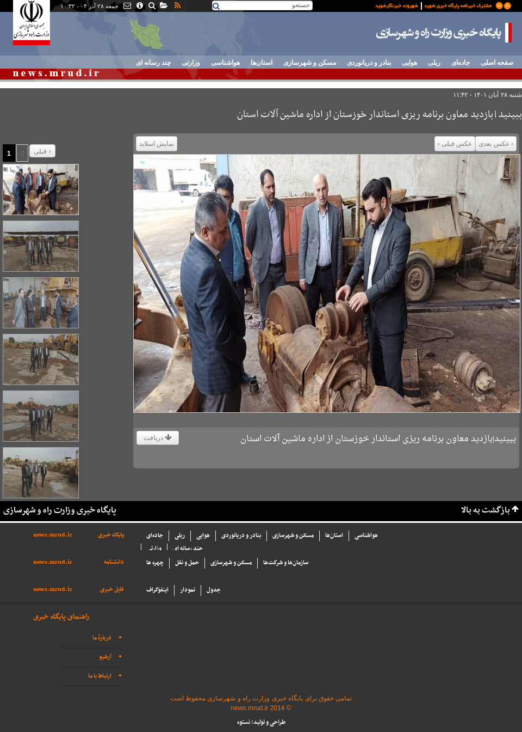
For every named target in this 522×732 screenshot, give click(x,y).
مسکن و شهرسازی (309, 62)
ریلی (434, 62)
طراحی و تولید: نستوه (261, 722)
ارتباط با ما (99, 676)
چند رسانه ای (153, 62)
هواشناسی (225, 62)
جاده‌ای (460, 62)
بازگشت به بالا (485, 510)
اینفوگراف (157, 590)
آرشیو (105, 657)
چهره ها (155, 563)
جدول (214, 590)
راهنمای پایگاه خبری (61, 617)
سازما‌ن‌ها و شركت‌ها (285, 563)
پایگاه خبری (111, 535)
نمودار (187, 590)
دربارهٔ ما (101, 638)
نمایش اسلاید (156, 144)
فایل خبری (112, 589)
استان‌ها (261, 62)
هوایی (409, 62)
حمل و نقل (187, 563)
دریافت (158, 438)
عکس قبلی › (455, 144)
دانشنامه (114, 562)
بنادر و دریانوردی (369, 62)
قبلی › (42, 151)
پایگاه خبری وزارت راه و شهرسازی (444, 32)
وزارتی (191, 62)
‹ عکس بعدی (495, 144)
